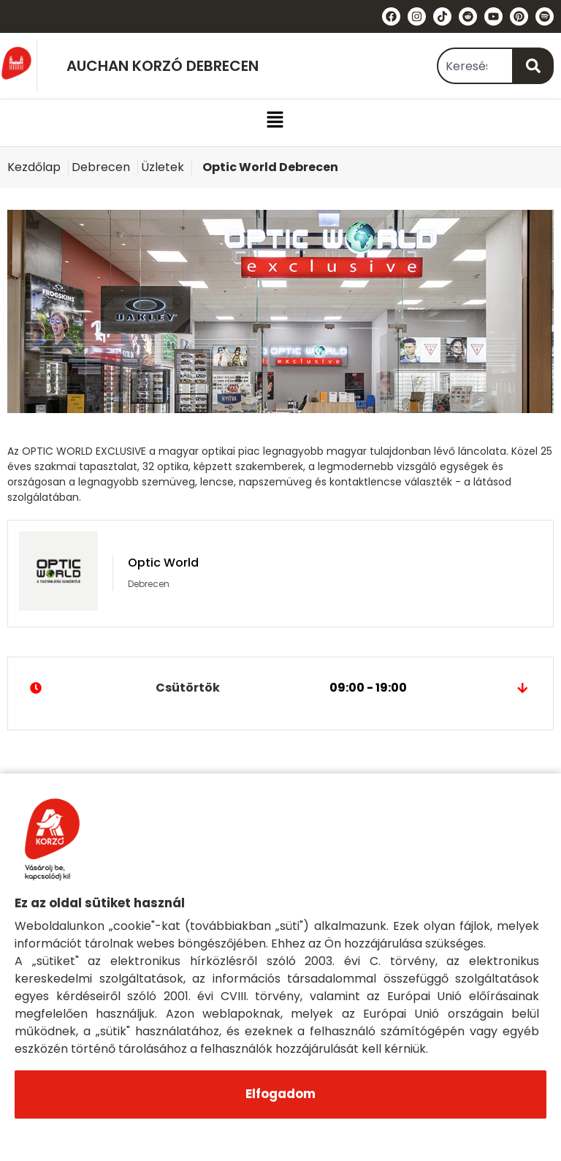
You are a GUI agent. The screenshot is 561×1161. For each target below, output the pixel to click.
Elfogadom (280, 1094)
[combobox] (475, 66)
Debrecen (101, 167)
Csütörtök (280, 688)
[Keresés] (534, 66)
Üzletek (162, 167)
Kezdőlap (34, 167)
